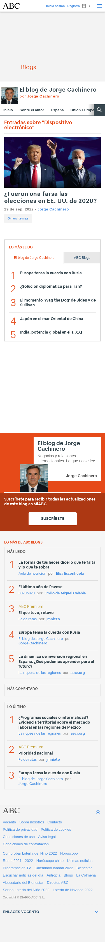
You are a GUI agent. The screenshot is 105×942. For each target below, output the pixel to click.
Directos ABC (57, 882)
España (57, 110)
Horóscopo (69, 853)
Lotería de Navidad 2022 (72, 890)
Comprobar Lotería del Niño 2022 (30, 853)
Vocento (9, 822)
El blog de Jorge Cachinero (58, 90)
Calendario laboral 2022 (53, 868)
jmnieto (53, 619)
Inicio (8, 110)
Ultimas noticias (79, 861)
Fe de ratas (27, 619)
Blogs (68, 875)
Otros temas (18, 218)
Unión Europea (83, 110)
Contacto (54, 822)
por (39, 96)
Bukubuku (26, 593)
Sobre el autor (32, 110)
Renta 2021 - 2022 (18, 861)
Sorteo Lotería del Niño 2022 (26, 890)
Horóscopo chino (50, 861)
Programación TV (17, 868)
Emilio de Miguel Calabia (65, 593)
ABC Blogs (82, 258)
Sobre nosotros (31, 822)
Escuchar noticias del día (23, 875)
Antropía (53, 875)
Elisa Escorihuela (70, 574)
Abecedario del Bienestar (23, 882)
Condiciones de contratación (26, 844)
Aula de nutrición (32, 574)
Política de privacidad (20, 829)
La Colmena (86, 875)
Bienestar (84, 868)
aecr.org (78, 673)
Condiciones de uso (19, 837)
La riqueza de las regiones (39, 673)
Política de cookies (56, 829)
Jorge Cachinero (53, 209)
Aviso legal (47, 837)
